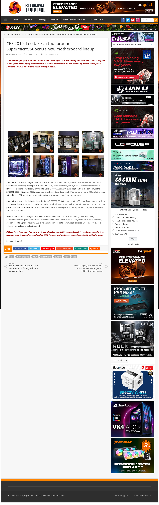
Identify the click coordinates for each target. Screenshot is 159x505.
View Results (133, 244)
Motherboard (52, 54)
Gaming (42, 19)
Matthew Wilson (15, 54)
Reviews (28, 19)
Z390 (74, 257)
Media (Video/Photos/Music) (127, 230)
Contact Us (139, 495)
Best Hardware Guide (74, 19)
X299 (67, 257)
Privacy (148, 495)
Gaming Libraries (122, 224)
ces (12, 257)
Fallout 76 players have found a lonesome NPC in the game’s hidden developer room (88, 267)
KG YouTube (97, 19)
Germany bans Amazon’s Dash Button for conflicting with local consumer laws (24, 267)
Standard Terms (58, 495)
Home (6, 19)
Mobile (54, 19)
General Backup (122, 227)
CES (22, 34)
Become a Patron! (14, 241)
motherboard (23, 257)
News (15, 19)
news (35, 257)
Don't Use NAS (121, 234)
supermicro (46, 257)
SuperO (58, 257)
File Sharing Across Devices (126, 220)
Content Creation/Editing (125, 217)
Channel (14, 34)
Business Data (121, 214)
